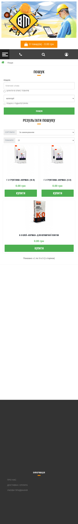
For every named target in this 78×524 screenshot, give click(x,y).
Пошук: (7, 80)
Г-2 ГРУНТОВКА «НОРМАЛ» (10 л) (20, 179)
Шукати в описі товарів (16, 91)
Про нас (11, 480)
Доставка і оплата (17, 485)
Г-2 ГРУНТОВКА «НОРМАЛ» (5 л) (57, 179)
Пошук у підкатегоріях (16, 103)
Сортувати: (10, 132)
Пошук (10, 63)
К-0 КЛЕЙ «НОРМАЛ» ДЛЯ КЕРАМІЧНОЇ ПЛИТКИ (39, 235)
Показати (9, 140)
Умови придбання (17, 490)
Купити (20, 193)
